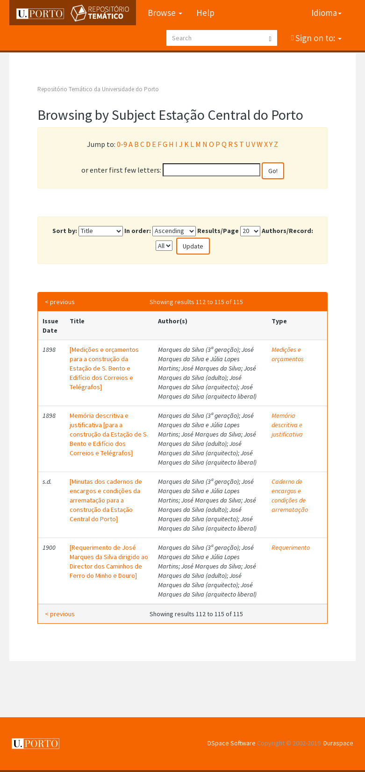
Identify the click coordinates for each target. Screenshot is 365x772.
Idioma (326, 12)
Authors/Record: (287, 230)
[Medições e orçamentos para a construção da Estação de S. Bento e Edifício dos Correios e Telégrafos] (104, 368)
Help (205, 12)
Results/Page (218, 230)
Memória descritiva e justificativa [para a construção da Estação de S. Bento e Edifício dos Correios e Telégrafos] (109, 434)
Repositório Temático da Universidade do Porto (98, 89)
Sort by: (64, 230)
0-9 (122, 144)
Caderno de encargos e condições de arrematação (290, 495)
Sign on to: (317, 38)
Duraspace (338, 743)
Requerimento (291, 547)
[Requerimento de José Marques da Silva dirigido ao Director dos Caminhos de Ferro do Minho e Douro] (109, 561)
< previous (60, 302)
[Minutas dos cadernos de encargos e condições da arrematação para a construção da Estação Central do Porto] (106, 500)
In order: (137, 230)
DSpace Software (232, 743)
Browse (165, 12)
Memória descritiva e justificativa (287, 424)
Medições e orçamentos (288, 354)
